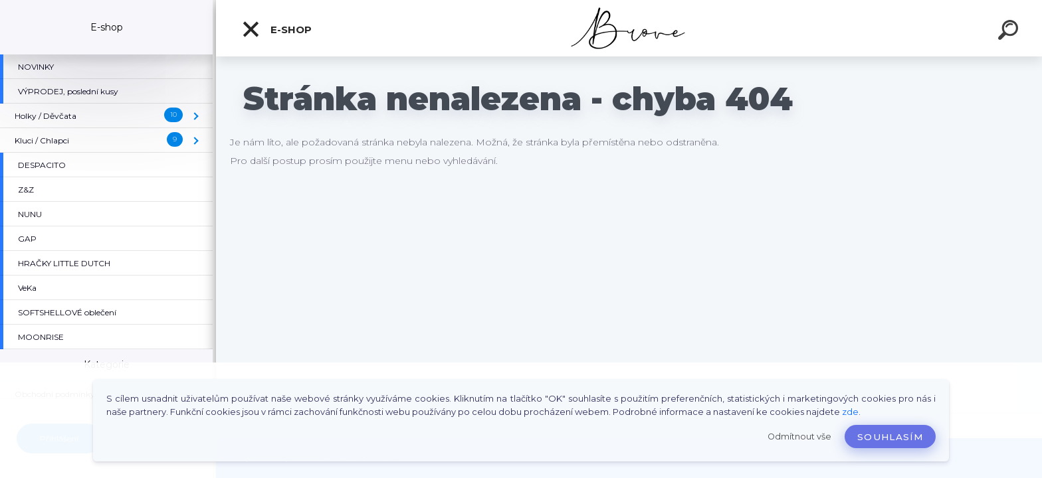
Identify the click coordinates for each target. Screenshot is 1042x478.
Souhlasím (890, 437)
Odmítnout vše (799, 436)
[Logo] (629, 28)
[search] (1010, 32)
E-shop (276, 29)
